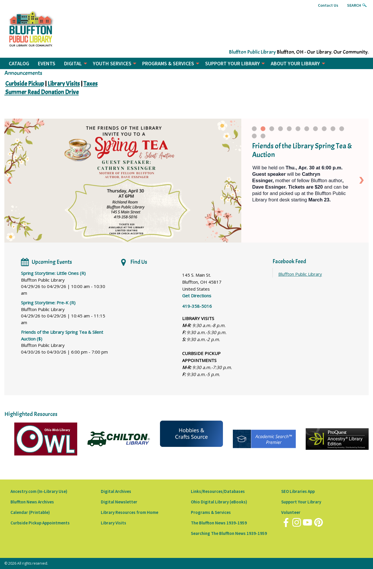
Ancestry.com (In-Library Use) (38, 491)
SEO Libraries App (298, 491)
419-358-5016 (197, 306)
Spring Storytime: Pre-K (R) (48, 302)
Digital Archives (116, 491)
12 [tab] (254, 137)
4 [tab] (280, 130)
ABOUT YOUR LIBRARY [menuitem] (295, 63)
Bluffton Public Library (252, 52)
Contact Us (328, 5)
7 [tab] (306, 130)
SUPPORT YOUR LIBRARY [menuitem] (232, 63)
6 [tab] (298, 130)
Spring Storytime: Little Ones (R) (53, 273)
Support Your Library (301, 502)
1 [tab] (254, 130)
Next (362, 180)
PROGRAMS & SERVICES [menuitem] (168, 63)
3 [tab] (271, 130)
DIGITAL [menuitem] (73, 63)
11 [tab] (342, 130)
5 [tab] (289, 130)
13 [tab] (263, 137)
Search (354, 5)
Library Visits (113, 523)
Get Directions (196, 295)
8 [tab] (315, 130)
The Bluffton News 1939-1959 (219, 523)
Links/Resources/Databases (218, 491)
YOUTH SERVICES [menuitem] (112, 63)
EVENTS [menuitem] (46, 63)
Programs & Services (211, 512)
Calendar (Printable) (30, 512)
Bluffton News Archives (32, 502)
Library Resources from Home (129, 512)
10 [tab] (333, 130)
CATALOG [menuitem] (19, 63)
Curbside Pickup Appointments (40, 523)
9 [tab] (324, 130)
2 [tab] (263, 130)
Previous (10, 180)
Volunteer (290, 512)
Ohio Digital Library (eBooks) (219, 502)
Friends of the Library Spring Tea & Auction (302, 150)
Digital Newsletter (119, 502)
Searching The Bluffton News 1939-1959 (229, 533)
